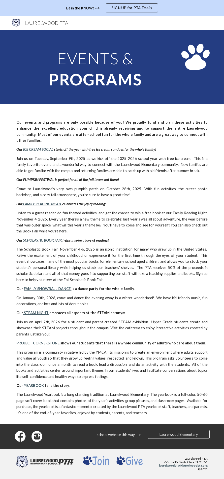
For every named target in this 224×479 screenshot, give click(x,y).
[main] (95, 67)
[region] (112, 8)
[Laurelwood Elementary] (178, 434)
